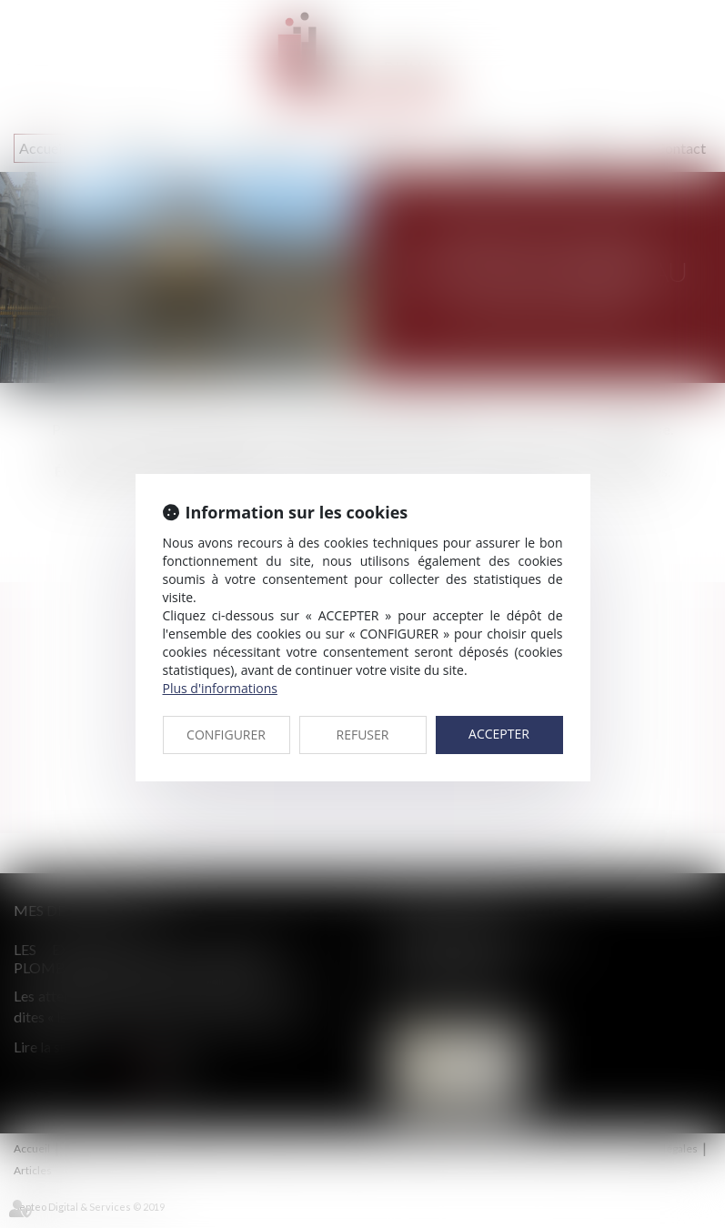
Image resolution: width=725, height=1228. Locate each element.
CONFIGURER (226, 734)
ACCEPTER (498, 733)
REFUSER (363, 734)
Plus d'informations (220, 688)
